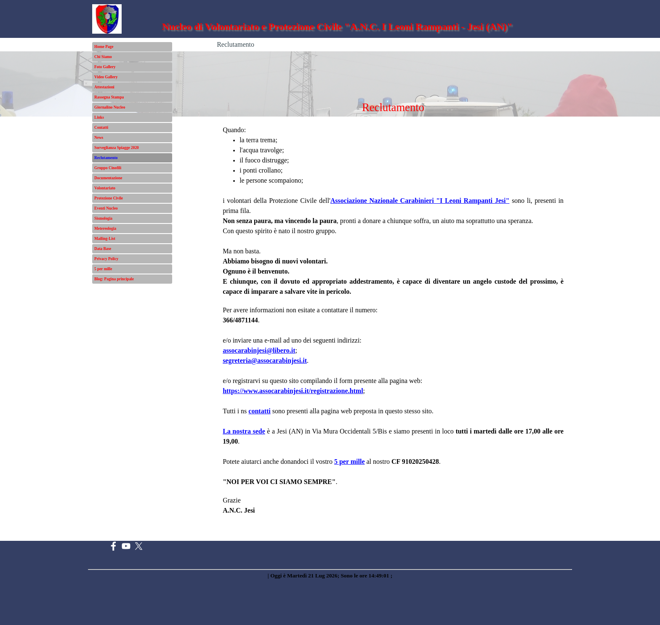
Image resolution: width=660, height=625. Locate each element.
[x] (138, 546)
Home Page (103, 47)
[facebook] (113, 546)
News (98, 138)
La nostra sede (244, 431)
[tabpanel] (393, 328)
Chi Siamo (103, 57)
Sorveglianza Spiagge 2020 (116, 148)
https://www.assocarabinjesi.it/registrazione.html (293, 390)
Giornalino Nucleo (109, 107)
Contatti (101, 127)
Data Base (102, 249)
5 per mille (103, 269)
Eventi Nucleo (106, 208)
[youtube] (126, 546)
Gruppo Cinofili (107, 168)
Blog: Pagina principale (114, 279)
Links (99, 117)
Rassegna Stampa (109, 97)
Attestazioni (104, 87)
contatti (259, 411)
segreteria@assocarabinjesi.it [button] (265, 360)
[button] (259, 350)
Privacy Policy (106, 259)
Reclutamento (105, 158)
